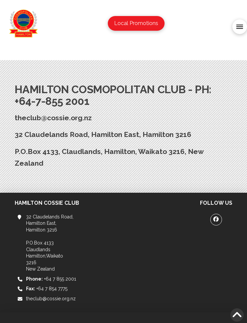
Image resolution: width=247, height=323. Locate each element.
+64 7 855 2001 (51, 279)
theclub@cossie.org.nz (51, 298)
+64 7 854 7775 (46, 288)
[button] (239, 26)
